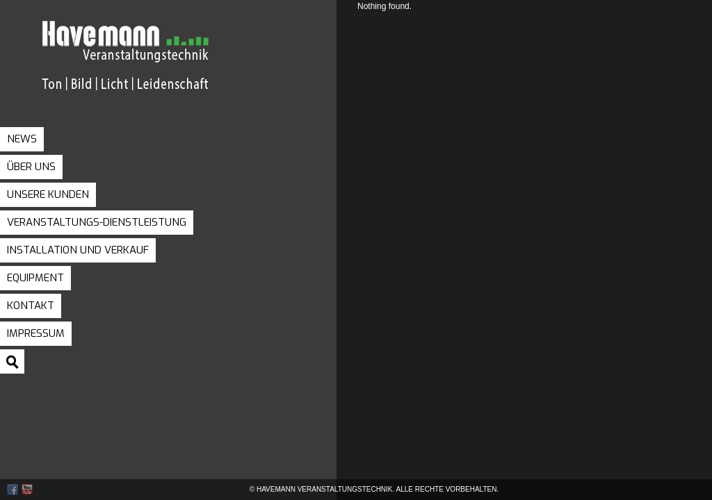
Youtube (27, 489)
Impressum (36, 333)
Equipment (35, 278)
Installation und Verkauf (78, 250)
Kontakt (30, 305)
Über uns (31, 167)
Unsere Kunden (48, 194)
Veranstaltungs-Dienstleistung (96, 222)
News (22, 139)
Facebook (12, 489)
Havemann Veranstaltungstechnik (156, 68)
